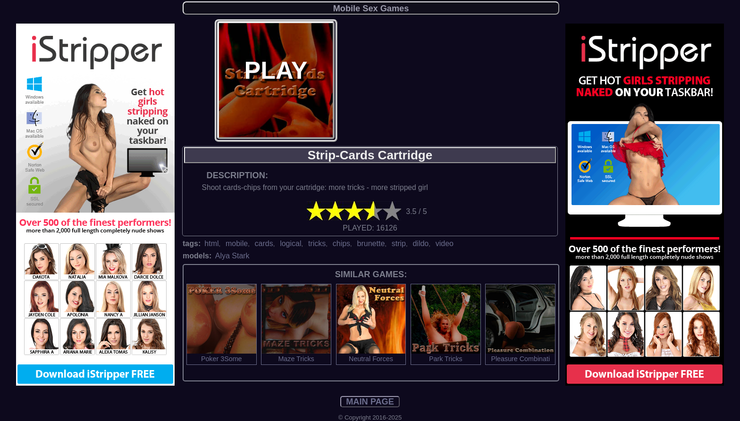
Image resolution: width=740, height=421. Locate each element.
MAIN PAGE (370, 401)
